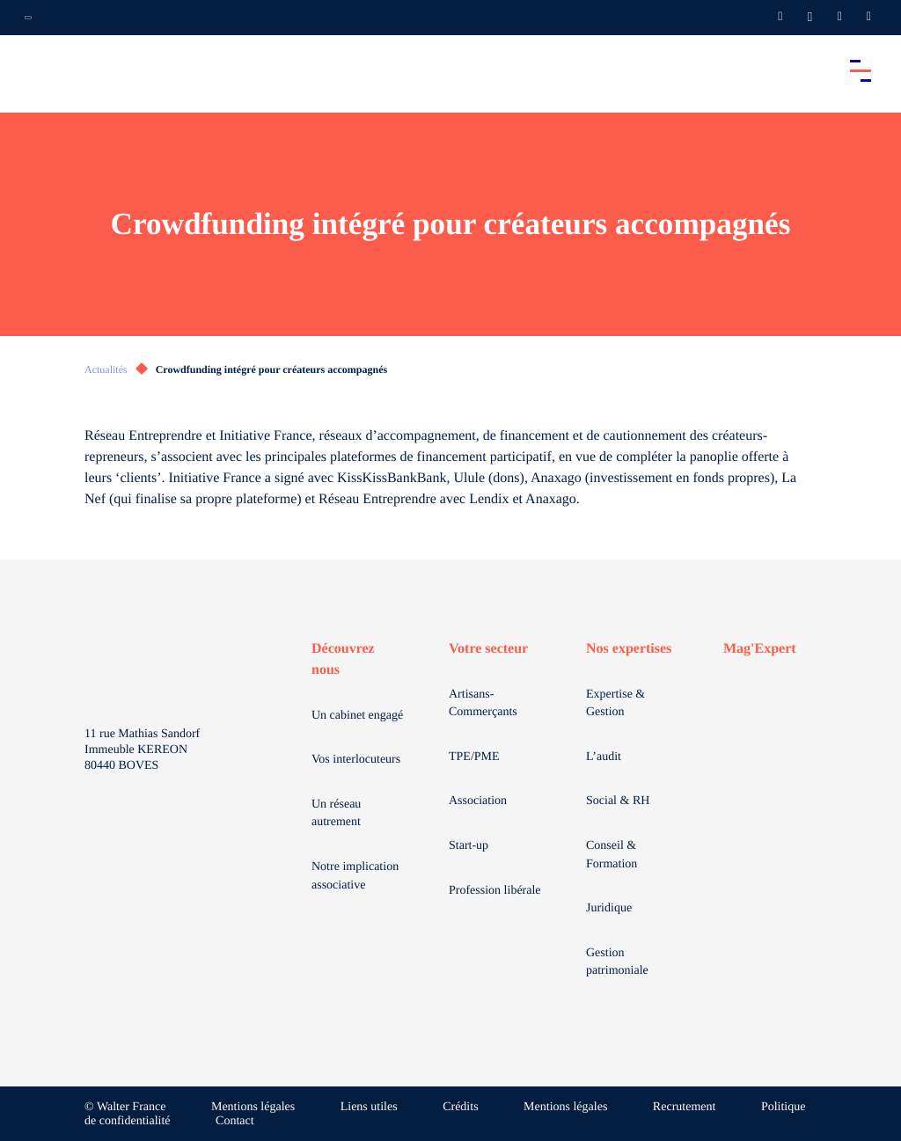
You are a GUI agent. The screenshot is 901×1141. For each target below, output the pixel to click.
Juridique (609, 908)
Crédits (460, 1107)
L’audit (603, 757)
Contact (235, 1121)
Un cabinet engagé (357, 715)
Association (478, 801)
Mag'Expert (759, 648)
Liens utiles (369, 1107)
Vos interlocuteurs (355, 759)
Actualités (106, 369)
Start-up (468, 845)
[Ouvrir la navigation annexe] (28, 17)
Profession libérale (495, 890)
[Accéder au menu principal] (860, 70)
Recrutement (684, 1107)
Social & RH (617, 801)
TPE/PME (474, 757)
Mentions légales (253, 1107)
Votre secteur (488, 648)
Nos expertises (628, 648)
